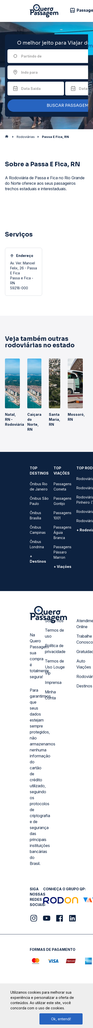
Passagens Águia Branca (62, 532)
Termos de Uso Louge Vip (55, 667)
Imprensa (53, 682)
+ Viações (62, 566)
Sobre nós (54, 620)
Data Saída (31, 88)
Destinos (84, 685)
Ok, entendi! (61, 1019)
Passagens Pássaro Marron (62, 552)
